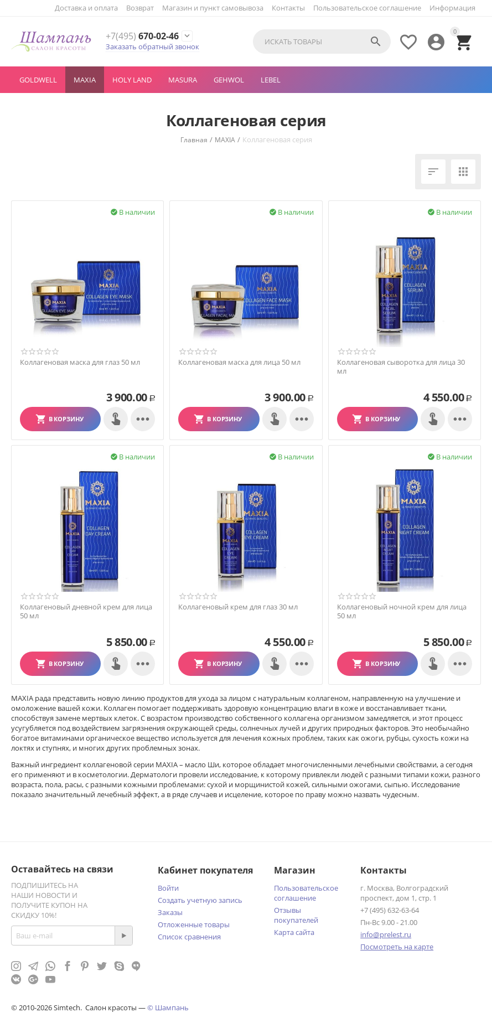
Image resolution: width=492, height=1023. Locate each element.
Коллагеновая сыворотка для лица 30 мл (401, 366)
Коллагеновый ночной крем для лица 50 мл (402, 611)
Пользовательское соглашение (367, 8)
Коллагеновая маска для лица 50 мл (239, 362)
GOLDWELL (38, 80)
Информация (452, 8)
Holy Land (132, 80)
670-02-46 (142, 36)
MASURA (182, 80)
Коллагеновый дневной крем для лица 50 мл (86, 611)
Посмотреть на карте (396, 947)
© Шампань (168, 1007)
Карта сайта (294, 932)
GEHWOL (229, 80)
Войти (168, 888)
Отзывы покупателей (296, 915)
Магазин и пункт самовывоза (212, 8)
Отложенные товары (194, 924)
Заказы (170, 912)
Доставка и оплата (86, 8)
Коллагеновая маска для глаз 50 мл (80, 362)
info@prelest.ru (385, 934)
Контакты (288, 8)
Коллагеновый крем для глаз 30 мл (238, 607)
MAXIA (85, 80)
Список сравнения (189, 937)
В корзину (66, 419)
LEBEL (271, 80)
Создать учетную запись (200, 900)
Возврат (140, 8)
